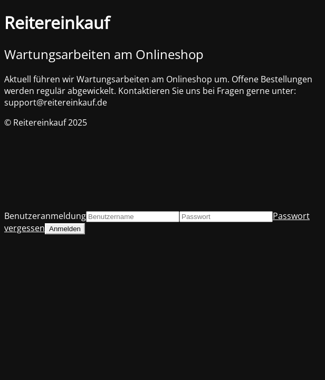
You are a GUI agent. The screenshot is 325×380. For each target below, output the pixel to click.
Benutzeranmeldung (45, 216)
